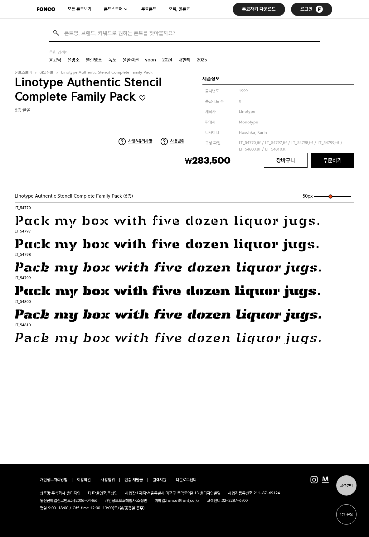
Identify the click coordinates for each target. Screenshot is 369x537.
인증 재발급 (133, 480)
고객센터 (346, 485)
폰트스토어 (113, 9)
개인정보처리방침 (53, 480)
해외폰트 (46, 72)
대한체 (184, 60)
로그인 (311, 9)
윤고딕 (55, 60)
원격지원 (159, 480)
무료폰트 (148, 9)
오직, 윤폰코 (179, 9)
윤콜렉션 (131, 60)
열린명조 (94, 60)
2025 (202, 60)
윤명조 (73, 60)
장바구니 (285, 160)
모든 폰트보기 (79, 9)
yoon (150, 60)
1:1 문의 (346, 514)
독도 (112, 60)
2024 (167, 60)
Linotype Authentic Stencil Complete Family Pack (107, 72)
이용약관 (84, 480)
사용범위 (177, 141)
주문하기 (332, 160)
